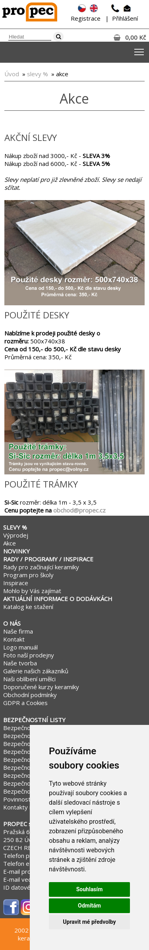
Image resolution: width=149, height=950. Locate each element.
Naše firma (18, 631)
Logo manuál (20, 647)
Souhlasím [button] (89, 889)
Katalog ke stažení (28, 607)
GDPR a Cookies (25, 703)
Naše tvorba (20, 663)
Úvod (11, 74)
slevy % (37, 74)
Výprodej (15, 535)
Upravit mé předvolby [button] (89, 922)
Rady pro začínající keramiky (41, 567)
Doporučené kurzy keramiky (41, 687)
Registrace (86, 18)
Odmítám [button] (89, 905)
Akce (9, 543)
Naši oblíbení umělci (29, 679)
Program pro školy (28, 575)
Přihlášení (125, 18)
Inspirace (15, 583)
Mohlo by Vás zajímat (32, 591)
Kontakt (14, 639)
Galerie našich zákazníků (35, 671)
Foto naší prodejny (28, 655)
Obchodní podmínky (30, 695)
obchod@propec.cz (79, 510)
